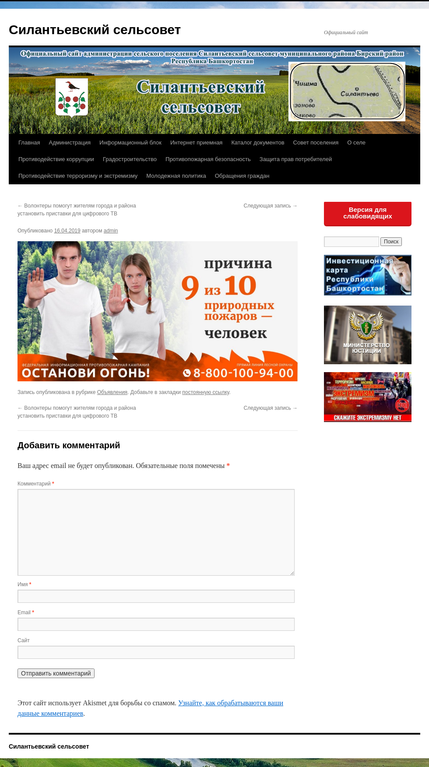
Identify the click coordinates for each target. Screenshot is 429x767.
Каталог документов (257, 142)
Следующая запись (271, 206)
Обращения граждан (242, 175)
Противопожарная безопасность (208, 159)
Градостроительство (130, 159)
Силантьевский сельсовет (95, 29)
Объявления (112, 392)
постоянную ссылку (205, 392)
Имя (24, 584)
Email (26, 612)
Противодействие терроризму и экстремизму (77, 175)
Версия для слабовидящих (367, 213)
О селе (356, 142)
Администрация (70, 142)
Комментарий (36, 484)
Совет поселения (316, 142)
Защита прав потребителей (296, 159)
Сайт (24, 640)
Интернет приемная (196, 142)
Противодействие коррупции (56, 159)
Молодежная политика (176, 175)
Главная (29, 142)
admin (111, 231)
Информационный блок (130, 142)
